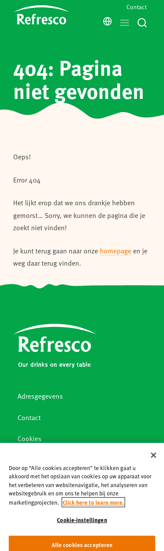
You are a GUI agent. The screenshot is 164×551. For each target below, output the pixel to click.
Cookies (29, 438)
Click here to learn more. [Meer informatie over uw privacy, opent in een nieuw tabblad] (93, 505)
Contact (136, 7)
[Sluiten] (153, 458)
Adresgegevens (40, 396)
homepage (115, 251)
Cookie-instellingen (82, 523)
